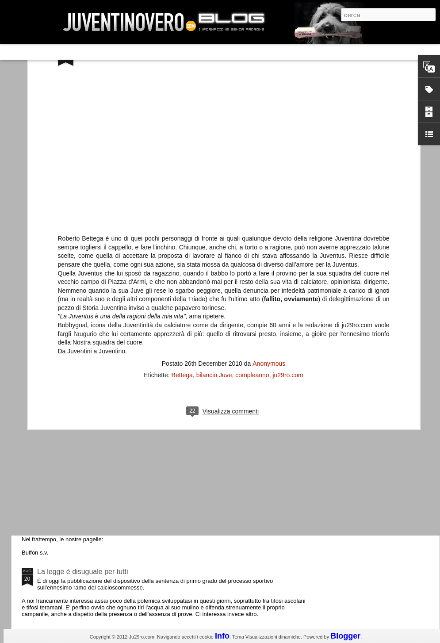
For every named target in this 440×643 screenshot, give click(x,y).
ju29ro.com (287, 203)
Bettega (182, 203)
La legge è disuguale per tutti (82, 571)
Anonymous (269, 191)
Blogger (345, 636)
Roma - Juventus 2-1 (70, 383)
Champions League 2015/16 (81, 422)
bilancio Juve (214, 203)
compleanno (252, 203)
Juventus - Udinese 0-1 (73, 497)
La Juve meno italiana (71, 335)
